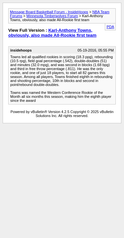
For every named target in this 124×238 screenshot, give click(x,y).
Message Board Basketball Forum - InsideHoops (49, 12)
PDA (110, 27)
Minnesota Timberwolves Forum (52, 16)
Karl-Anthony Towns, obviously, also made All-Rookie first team (52, 33)
